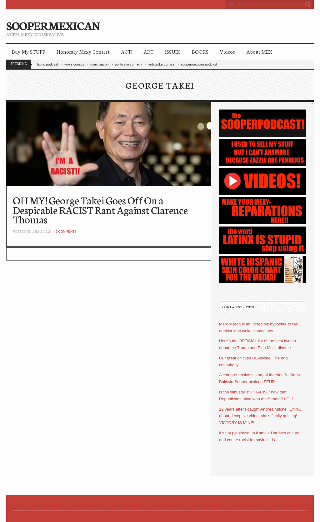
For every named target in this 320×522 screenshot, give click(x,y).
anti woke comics (161, 64)
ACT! (126, 51)
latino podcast (47, 64)
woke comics (74, 64)
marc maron (99, 64)
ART (148, 51)
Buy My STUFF (28, 51)
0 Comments (66, 231)
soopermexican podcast (199, 64)
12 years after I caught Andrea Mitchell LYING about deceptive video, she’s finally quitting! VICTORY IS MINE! (260, 416)
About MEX (259, 51)
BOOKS (200, 51)
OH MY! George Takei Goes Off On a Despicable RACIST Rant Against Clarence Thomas (100, 209)
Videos (227, 51)
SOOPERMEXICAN (53, 25)
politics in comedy (128, 64)
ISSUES (173, 51)
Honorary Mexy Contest (83, 51)
